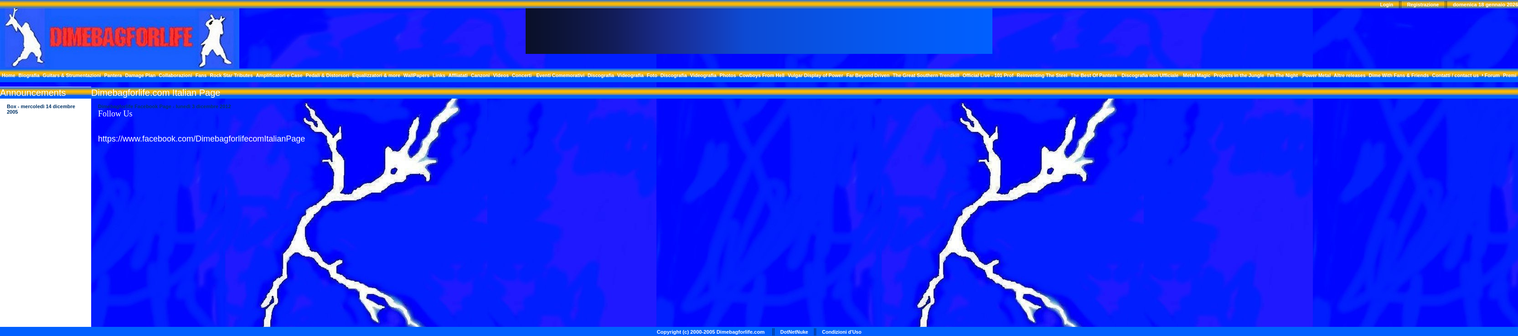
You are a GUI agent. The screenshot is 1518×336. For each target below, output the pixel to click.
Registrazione (1423, 4)
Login (1386, 4)
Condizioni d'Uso (842, 332)
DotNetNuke (794, 332)
